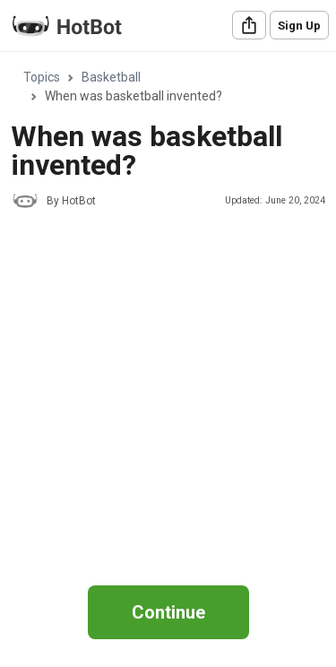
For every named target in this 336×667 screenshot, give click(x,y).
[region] (168, 309)
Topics (41, 77)
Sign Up (299, 25)
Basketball (111, 77)
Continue (168, 612)
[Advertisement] (168, 398)
